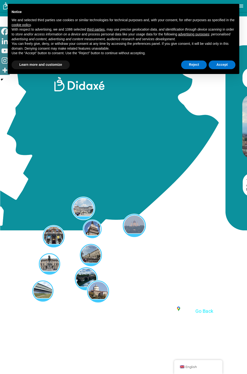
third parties (96, 29)
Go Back (204, 311)
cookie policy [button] (21, 25)
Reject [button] (194, 65)
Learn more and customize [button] (40, 65)
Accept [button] (222, 65)
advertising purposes (193, 34)
